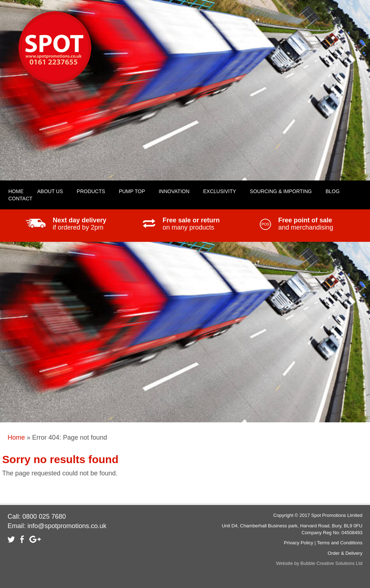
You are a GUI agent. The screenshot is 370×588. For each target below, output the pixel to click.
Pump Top (132, 191)
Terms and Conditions (339, 542)
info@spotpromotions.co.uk (66, 526)
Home (16, 437)
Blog (333, 191)
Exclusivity (219, 191)
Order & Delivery (345, 553)
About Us (50, 191)
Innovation (174, 191)
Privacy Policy (298, 542)
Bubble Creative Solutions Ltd (331, 563)
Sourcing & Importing (281, 191)
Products (91, 191)
